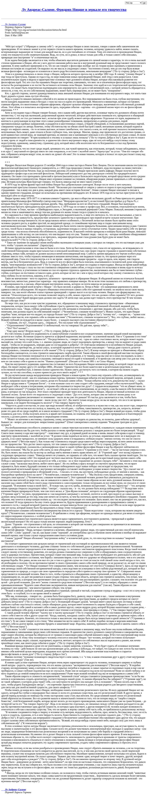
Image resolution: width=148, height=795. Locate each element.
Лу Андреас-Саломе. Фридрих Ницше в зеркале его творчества (74, 10)
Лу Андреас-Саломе (13, 24)
